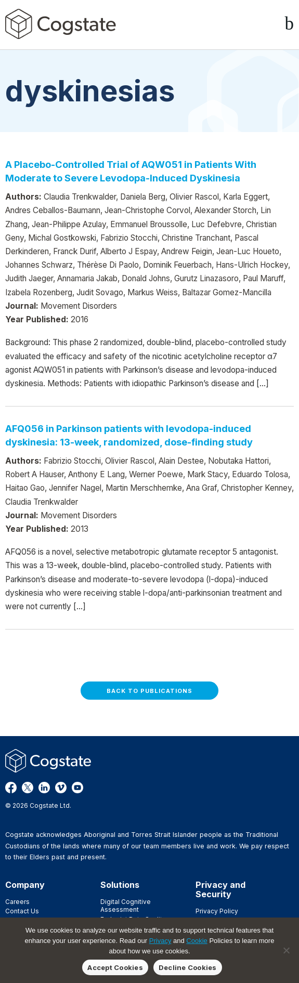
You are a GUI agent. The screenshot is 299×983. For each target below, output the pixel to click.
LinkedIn (44, 787)
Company (25, 885)
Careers (17, 902)
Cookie (196, 941)
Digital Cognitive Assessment (125, 905)
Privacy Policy (217, 911)
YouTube (77, 787)
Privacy (160, 941)
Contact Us (22, 911)
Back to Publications (149, 690)
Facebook (11, 787)
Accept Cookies (115, 967)
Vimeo (61, 787)
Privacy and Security (220, 889)
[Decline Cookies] (286, 950)
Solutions (119, 885)
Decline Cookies (188, 967)
